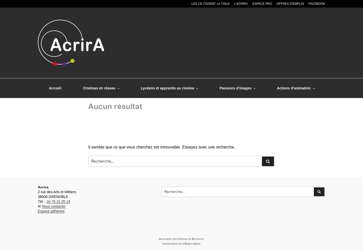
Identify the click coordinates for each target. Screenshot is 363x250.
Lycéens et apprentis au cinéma (170, 88)
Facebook (317, 4)
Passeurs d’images (238, 88)
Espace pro (262, 4)
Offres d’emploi (290, 4)
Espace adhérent (51, 211)
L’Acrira (241, 4)
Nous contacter (54, 206)
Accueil (55, 88)
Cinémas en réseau (101, 88)
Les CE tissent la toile (211, 4)
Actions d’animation (296, 88)
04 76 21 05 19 (58, 201)
